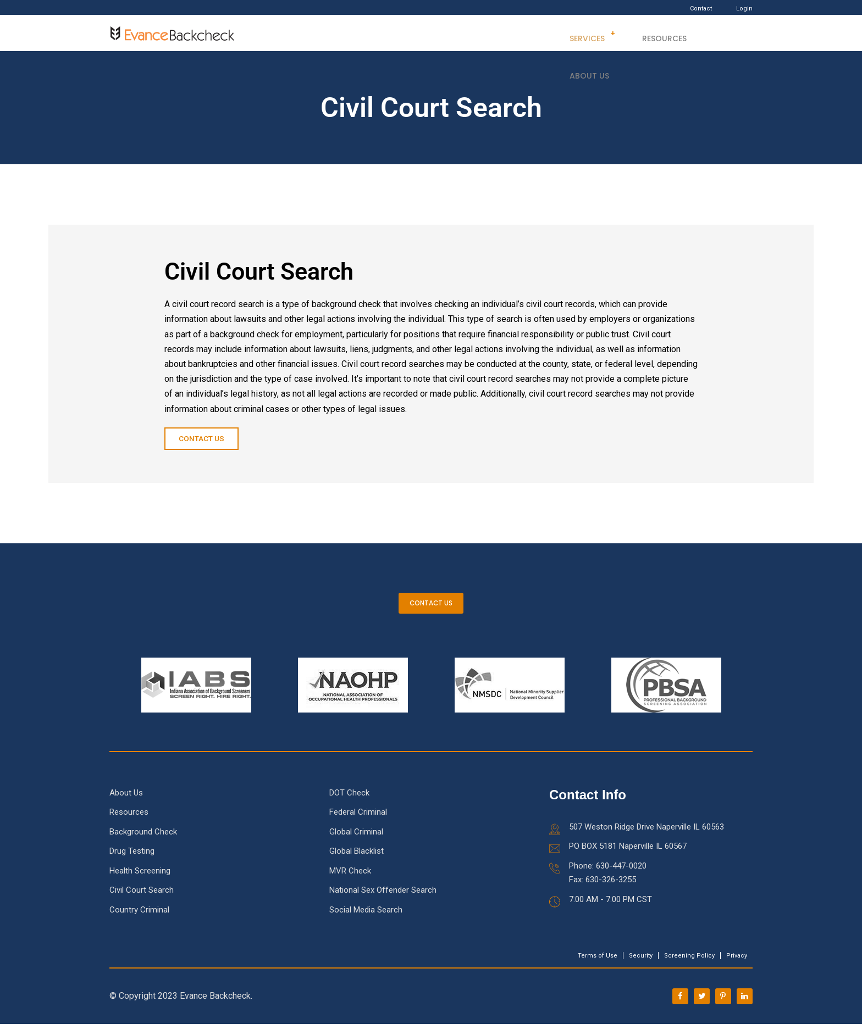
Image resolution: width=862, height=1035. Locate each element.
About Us (717, 33)
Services (582, 33)
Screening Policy (689, 966)
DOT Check (349, 804)
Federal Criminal (358, 823)
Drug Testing (131, 862)
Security (641, 966)
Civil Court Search (141, 901)
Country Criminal (139, 921)
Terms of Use (597, 966)
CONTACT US (431, 610)
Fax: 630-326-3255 (602, 890)
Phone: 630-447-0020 (607, 877)
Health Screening (139, 882)
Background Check (143, 843)
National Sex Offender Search (382, 901)
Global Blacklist (356, 862)
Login (744, 8)
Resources (653, 33)
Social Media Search (365, 921)
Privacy (736, 966)
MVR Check (350, 882)
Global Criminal (356, 843)
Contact (701, 8)
